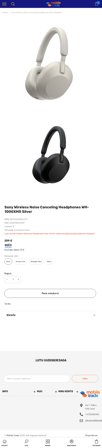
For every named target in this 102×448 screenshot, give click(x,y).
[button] (26, 443)
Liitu (84, 378)
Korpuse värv (11, 255)
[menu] (4, 4)
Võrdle (7, 303)
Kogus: (8, 273)
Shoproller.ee (91, 435)
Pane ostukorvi (50, 293)
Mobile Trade (13, 435)
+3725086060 (92, 414)
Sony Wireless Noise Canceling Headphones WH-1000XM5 (36, 12)
